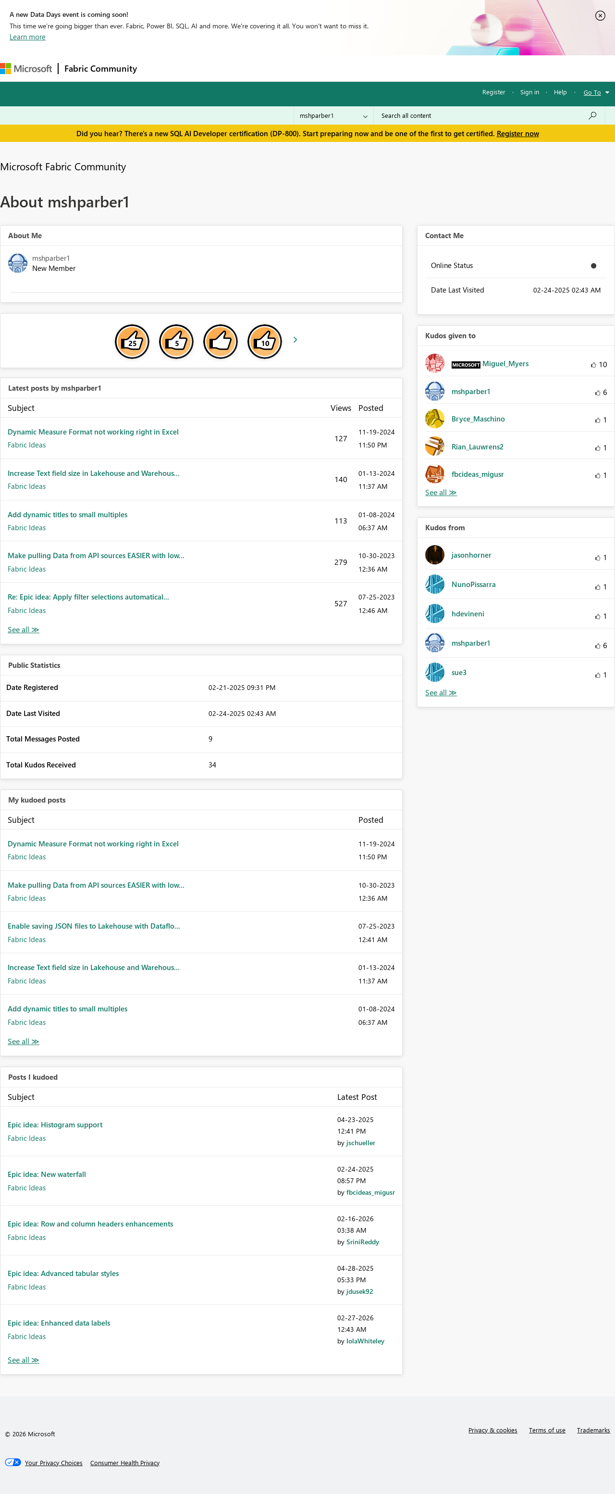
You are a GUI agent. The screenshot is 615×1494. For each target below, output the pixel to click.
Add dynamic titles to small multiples (67, 514)
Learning (363, 68)
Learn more (28, 36)
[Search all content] (489, 115)
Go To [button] (592, 92)
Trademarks (593, 1430)
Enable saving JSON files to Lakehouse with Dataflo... (94, 926)
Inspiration (201, 68)
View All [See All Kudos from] (441, 692)
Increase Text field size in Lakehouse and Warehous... (94, 473)
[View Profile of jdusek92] (359, 1291)
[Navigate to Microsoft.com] (26, 68)
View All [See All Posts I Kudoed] (23, 1360)
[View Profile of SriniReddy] (362, 1241)
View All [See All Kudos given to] (441, 492)
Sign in (529, 92)
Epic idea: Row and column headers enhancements (90, 1223)
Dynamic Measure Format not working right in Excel (93, 431)
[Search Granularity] (333, 115)
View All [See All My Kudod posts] (23, 1041)
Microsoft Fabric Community (63, 166)
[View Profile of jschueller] (360, 1142)
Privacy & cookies (492, 1430)
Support (404, 68)
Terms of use (547, 1430)
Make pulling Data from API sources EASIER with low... (96, 555)
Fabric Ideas (27, 444)
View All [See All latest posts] (23, 629)
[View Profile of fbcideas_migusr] (370, 1192)
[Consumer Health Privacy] (125, 1462)
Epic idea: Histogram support (55, 1124)
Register (493, 92)
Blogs (326, 68)
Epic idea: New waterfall (47, 1174)
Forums (158, 68)
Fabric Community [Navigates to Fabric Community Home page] (100, 68)
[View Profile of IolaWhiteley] (365, 1340)
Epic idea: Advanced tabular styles (63, 1273)
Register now (518, 133)
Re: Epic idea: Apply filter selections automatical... (88, 596)
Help (560, 92)
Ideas (240, 68)
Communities (283, 68)
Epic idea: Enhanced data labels (59, 1323)
